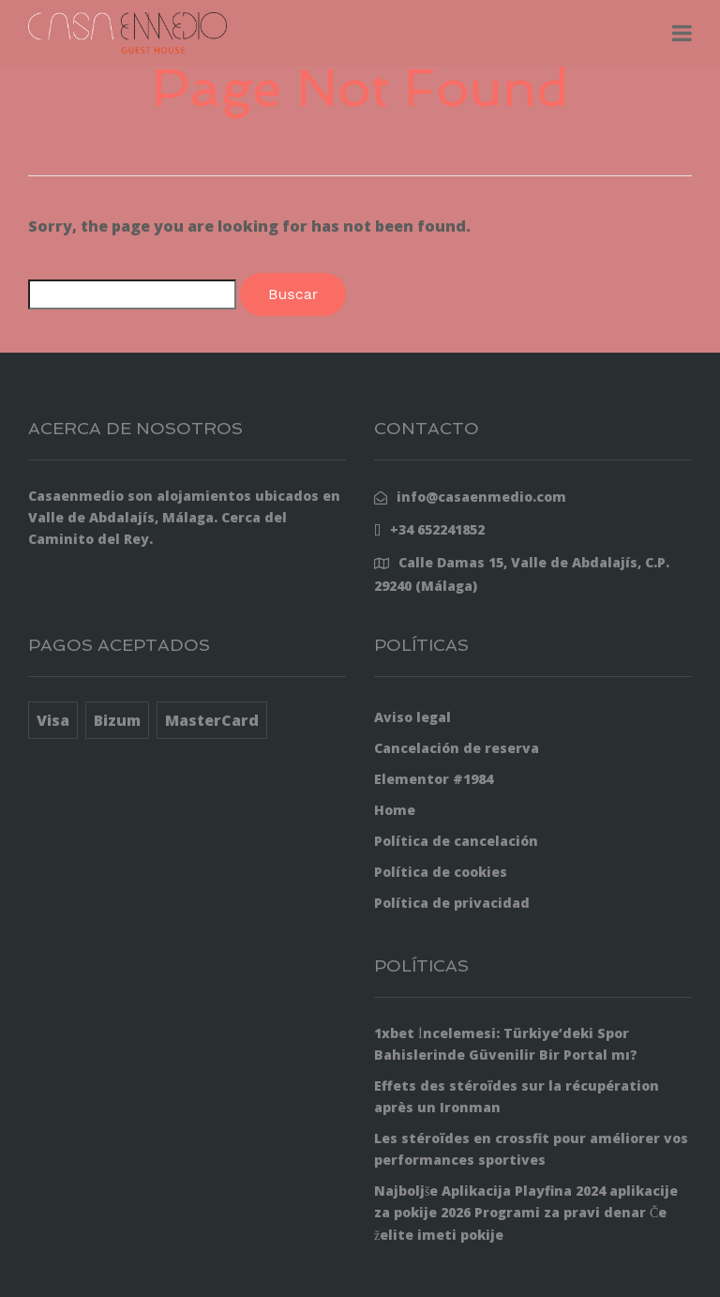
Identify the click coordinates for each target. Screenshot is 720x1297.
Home (394, 810)
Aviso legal (412, 717)
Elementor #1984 (433, 779)
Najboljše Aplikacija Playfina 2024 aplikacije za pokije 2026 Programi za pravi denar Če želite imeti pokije (526, 1212)
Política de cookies (440, 872)
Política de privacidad (452, 903)
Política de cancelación (456, 841)
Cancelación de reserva (456, 748)
